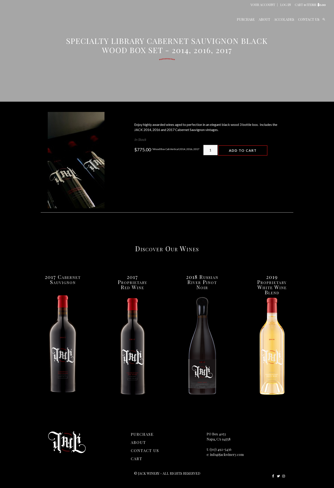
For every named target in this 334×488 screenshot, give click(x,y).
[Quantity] (210, 150)
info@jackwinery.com (227, 454)
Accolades (284, 19)
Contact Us (308, 19)
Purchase (246, 19)
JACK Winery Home (38, 19)
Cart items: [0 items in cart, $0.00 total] (310, 5)
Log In (285, 5)
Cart (136, 458)
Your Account (262, 5)
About (264, 19)
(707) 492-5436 (220, 449)
